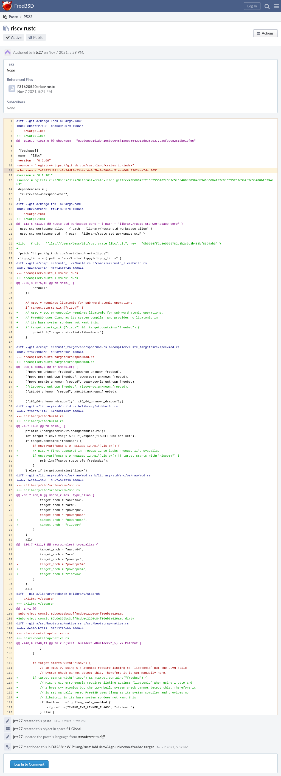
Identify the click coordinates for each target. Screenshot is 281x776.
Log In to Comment (29, 764)
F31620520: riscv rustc (36, 86)
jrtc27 (38, 52)
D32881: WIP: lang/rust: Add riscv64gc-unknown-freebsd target (102, 746)
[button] (276, 6)
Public (38, 37)
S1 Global (73, 728)
